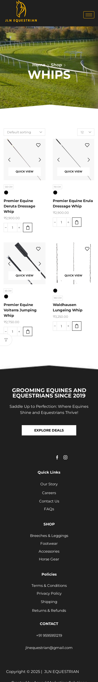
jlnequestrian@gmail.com (49, 647)
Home (38, 64)
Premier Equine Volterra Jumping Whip (20, 310)
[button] (49, 430)
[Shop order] (24, 132)
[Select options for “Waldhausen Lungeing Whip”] (76, 326)
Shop (56, 64)
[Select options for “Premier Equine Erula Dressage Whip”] (76, 222)
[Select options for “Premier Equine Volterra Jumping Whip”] (27, 331)
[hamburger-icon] (88, 14)
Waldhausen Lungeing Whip (67, 307)
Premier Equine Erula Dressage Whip (73, 203)
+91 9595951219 (49, 635)
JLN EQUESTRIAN (61, 671)
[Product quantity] (12, 227)
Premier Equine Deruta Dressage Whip (19, 206)
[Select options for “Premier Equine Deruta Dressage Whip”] (27, 227)
